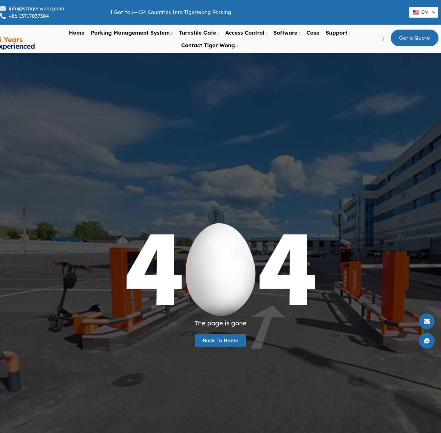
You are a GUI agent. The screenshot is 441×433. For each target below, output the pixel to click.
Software (286, 32)
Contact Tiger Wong (209, 45)
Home (76, 32)
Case (313, 32)
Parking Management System (131, 32)
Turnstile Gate (199, 32)
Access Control (246, 32)
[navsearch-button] (382, 39)
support (338, 32)
